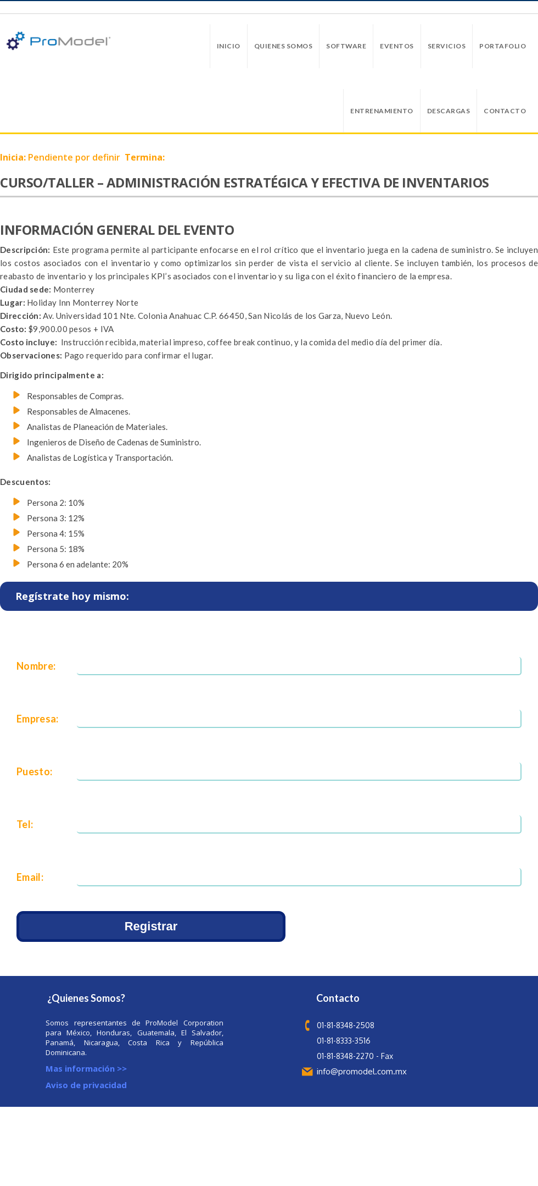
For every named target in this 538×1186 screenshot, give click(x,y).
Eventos (397, 46)
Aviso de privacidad (86, 1084)
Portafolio (502, 46)
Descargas (448, 111)
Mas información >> (86, 1068)
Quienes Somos (283, 46)
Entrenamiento (381, 111)
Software (346, 46)
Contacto (505, 111)
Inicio (228, 46)
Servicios (447, 46)
